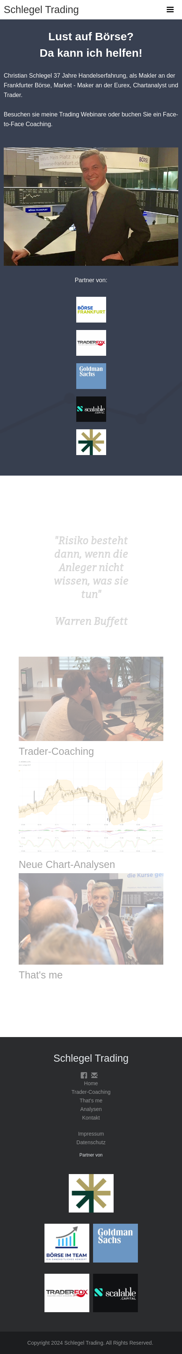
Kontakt (91, 1118)
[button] (170, 9)
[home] (39, 7)
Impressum (91, 1134)
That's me (91, 1101)
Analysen (91, 1109)
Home (91, 1083)
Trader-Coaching (91, 1092)
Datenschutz (91, 1142)
